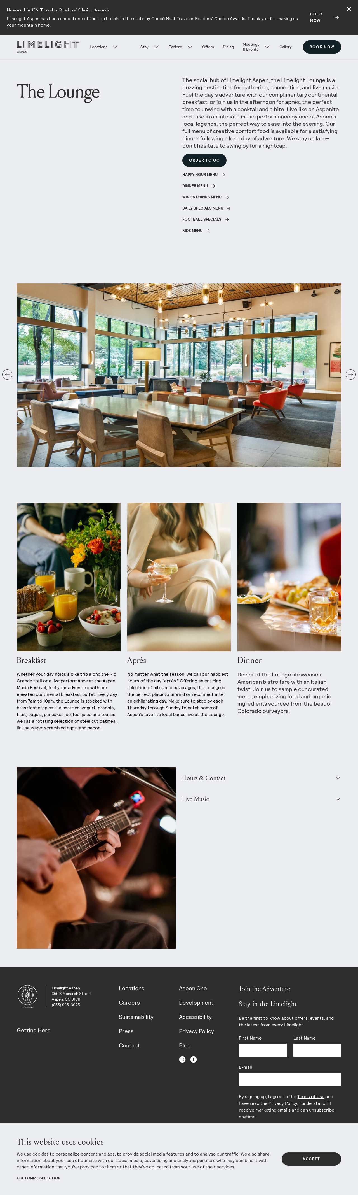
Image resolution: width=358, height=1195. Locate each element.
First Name (250, 1038)
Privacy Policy (196, 1031)
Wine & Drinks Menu (202, 196)
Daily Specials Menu (202, 208)
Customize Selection (39, 1177)
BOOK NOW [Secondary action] (316, 17)
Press (126, 1031)
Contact (129, 1045)
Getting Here (34, 1030)
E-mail (245, 1067)
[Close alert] (349, 9)
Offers (208, 46)
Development (196, 1002)
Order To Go (204, 160)
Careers (129, 1002)
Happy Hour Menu (200, 174)
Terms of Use (310, 1096)
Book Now (322, 46)
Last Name (304, 1038)
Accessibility (195, 1016)
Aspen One (193, 988)
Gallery (285, 46)
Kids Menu (192, 230)
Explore (175, 46)
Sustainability (136, 1016)
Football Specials (202, 219)
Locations (131, 988)
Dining (228, 46)
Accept (311, 1158)
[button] (7, 374)
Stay (144, 46)
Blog (185, 1045)
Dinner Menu (195, 185)
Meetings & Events (251, 47)
